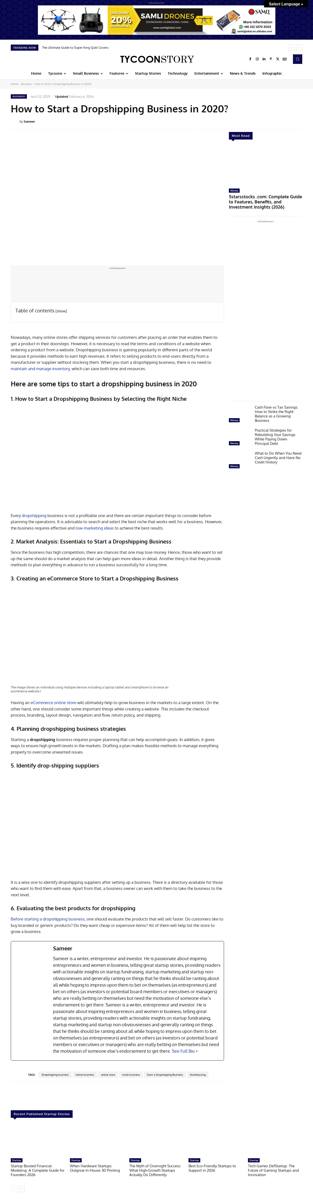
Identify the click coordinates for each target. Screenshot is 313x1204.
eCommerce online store (53, 702)
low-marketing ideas (95, 528)
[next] (299, 48)
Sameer (29, 121)
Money (234, 190)
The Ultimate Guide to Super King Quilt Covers (75, 47)
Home (14, 84)
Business (26, 84)
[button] (297, 59)
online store (108, 1074)
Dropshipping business (55, 1074)
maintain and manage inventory (40, 368)
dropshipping (34, 515)
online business (85, 1074)
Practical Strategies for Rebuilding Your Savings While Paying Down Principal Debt (275, 434)
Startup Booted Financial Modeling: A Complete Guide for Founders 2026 (37, 1170)
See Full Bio (183, 1051)
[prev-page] (14, 1189)
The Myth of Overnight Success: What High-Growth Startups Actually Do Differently (155, 1170)
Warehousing (198, 1074)
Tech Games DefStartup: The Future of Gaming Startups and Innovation (273, 1170)
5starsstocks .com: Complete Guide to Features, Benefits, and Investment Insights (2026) (264, 200)
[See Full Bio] (197, 1051)
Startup (16, 1160)
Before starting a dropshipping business (48, 918)
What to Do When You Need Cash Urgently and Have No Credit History (278, 455)
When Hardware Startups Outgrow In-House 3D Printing (95, 1168)
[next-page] (22, 1189)
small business (131, 1074)
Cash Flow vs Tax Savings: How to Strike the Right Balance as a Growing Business (276, 411)
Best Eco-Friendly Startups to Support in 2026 (212, 1168)
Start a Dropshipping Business (165, 1074)
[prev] (291, 48)
